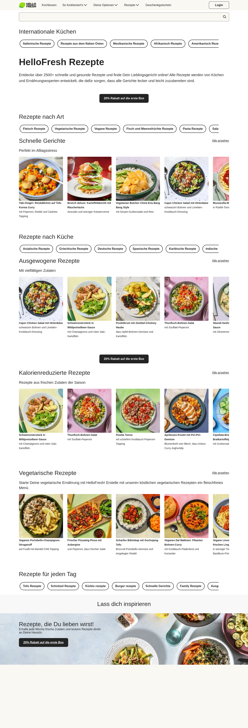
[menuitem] (29, 5)
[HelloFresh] (27, 5)
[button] (37, 44)
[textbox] (124, 16)
